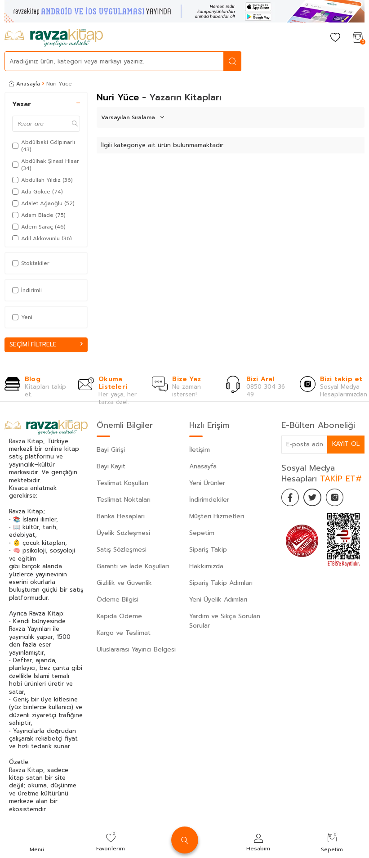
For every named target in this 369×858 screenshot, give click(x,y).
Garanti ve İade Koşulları (133, 566)
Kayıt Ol (346, 444)
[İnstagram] (335, 498)
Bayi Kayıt (111, 466)
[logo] (53, 38)
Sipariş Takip (208, 549)
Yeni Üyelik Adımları (218, 599)
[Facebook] (290, 498)
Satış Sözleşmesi (122, 549)
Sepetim (201, 533)
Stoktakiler (30, 263)
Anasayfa (24, 83)
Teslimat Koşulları (122, 483)
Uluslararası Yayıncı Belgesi (136, 649)
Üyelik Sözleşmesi (123, 533)
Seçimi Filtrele (46, 344)
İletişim (199, 449)
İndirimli (27, 290)
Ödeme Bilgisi (117, 599)
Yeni (22, 317)
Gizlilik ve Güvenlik (124, 583)
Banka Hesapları (121, 516)
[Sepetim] (358, 38)
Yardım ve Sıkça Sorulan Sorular (224, 620)
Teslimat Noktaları (124, 499)
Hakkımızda (206, 566)
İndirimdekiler (209, 499)
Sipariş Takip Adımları (221, 583)
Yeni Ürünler (207, 483)
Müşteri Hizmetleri (216, 516)
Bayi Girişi (111, 449)
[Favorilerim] (335, 38)
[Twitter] (313, 498)
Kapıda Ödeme (119, 616)
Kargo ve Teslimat (124, 633)
